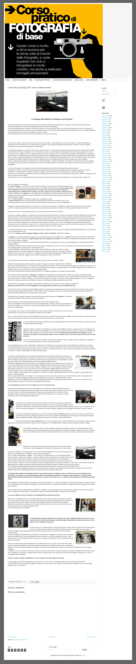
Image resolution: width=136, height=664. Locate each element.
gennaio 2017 (105, 157)
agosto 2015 (105, 181)
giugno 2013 (105, 227)
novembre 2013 (106, 217)
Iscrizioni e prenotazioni (19, 80)
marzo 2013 (105, 233)
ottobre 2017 (105, 145)
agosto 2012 (105, 243)
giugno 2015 (105, 183)
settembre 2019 (106, 117)
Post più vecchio (91, 637)
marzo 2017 (105, 153)
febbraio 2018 (105, 137)
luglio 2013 (104, 225)
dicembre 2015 (105, 175)
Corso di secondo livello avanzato (62, 80)
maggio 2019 (105, 119)
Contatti (103, 80)
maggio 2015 (105, 185)
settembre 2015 (106, 179)
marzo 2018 (105, 135)
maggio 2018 (105, 131)
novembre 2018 (106, 123)
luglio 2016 (104, 163)
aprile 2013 (105, 231)
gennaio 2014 (105, 213)
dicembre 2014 (105, 193)
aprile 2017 (105, 151)
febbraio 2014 (105, 211)
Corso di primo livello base (42, 80)
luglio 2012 (104, 245)
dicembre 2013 (105, 215)
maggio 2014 (105, 205)
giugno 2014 (105, 203)
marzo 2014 (105, 209)
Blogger (83, 655)
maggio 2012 (105, 249)
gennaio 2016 (105, 173)
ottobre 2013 (105, 219)
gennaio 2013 (105, 235)
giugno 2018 (105, 129)
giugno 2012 (105, 247)
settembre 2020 (106, 115)
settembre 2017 (106, 147)
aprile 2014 (105, 207)
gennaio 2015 (105, 191)
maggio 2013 (105, 229)
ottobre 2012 (105, 239)
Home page (52, 637)
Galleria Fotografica (92, 80)
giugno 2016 (105, 165)
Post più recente (12, 637)
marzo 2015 (105, 189)
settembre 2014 (106, 199)
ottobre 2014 (105, 197)
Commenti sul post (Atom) (20, 639)
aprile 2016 (105, 169)
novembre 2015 (106, 177)
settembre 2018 (106, 127)
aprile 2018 (105, 133)
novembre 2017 (106, 143)
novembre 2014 (106, 195)
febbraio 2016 (105, 171)
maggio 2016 (105, 167)
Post (105, 91)
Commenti (106, 94)
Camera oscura (79, 80)
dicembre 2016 (105, 159)
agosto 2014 (105, 201)
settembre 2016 (106, 161)
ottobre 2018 (105, 125)
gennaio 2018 (105, 139)
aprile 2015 (105, 187)
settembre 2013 (106, 221)
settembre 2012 (106, 241)
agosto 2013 (105, 223)
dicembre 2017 (105, 141)
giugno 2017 (105, 149)
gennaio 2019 (105, 121)
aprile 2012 (105, 251)
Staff (30, 80)
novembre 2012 (106, 237)
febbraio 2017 (105, 155)
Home (8, 80)
